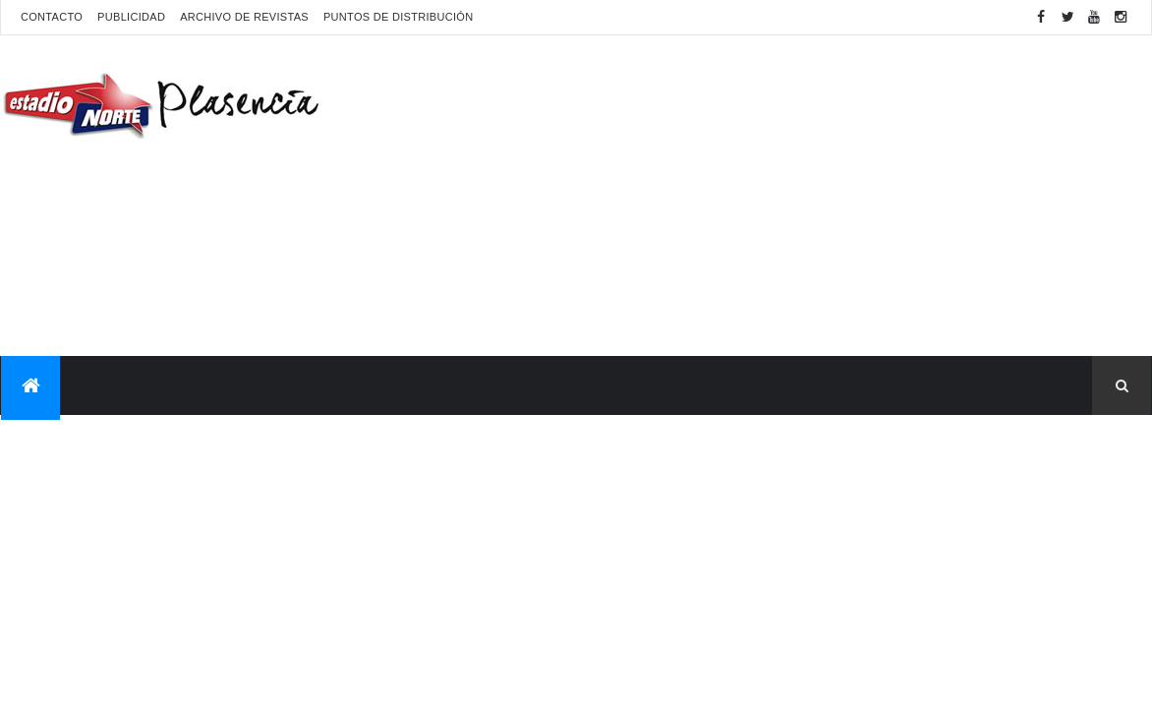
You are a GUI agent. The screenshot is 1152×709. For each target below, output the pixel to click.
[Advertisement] (793, 192)
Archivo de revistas (244, 17)
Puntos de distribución (398, 17)
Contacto (52, 17)
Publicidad (131, 17)
